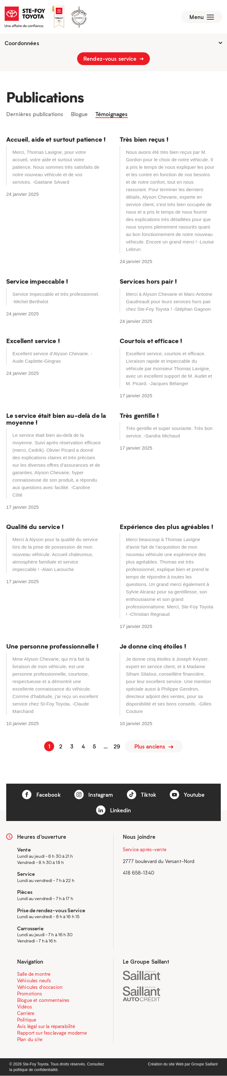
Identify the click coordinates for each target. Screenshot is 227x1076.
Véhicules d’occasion (40, 987)
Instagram (93, 795)
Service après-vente (144, 850)
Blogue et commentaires (43, 1000)
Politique (26, 1020)
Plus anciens (154, 746)
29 (117, 746)
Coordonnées (113, 43)
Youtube (187, 795)
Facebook (41, 795)
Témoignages (111, 115)
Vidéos (24, 1007)
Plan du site (29, 1039)
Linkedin (113, 810)
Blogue (79, 115)
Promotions (29, 994)
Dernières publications (34, 115)
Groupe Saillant (204, 1064)
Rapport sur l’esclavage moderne (52, 1033)
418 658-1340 (138, 873)
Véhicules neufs (34, 981)
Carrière (25, 1013)
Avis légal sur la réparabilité (46, 1026)
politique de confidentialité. (36, 1070)
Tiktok (141, 795)
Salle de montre (33, 974)
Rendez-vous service (113, 59)
